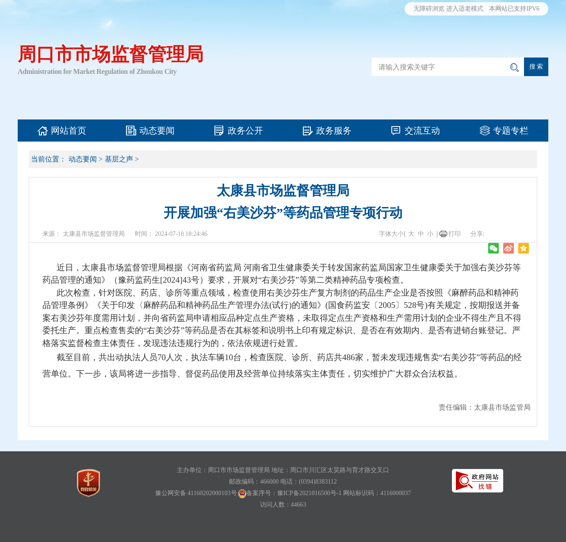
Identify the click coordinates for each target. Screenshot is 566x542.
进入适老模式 (464, 8)
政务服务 (334, 130)
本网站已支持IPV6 (514, 8)
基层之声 (119, 159)
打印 (454, 234)
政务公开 (245, 130)
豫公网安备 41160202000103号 (196, 493)
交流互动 (422, 130)
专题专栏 (510, 130)
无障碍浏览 (428, 8)
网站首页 (68, 130)
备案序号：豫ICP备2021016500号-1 (293, 493)
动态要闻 (157, 130)
